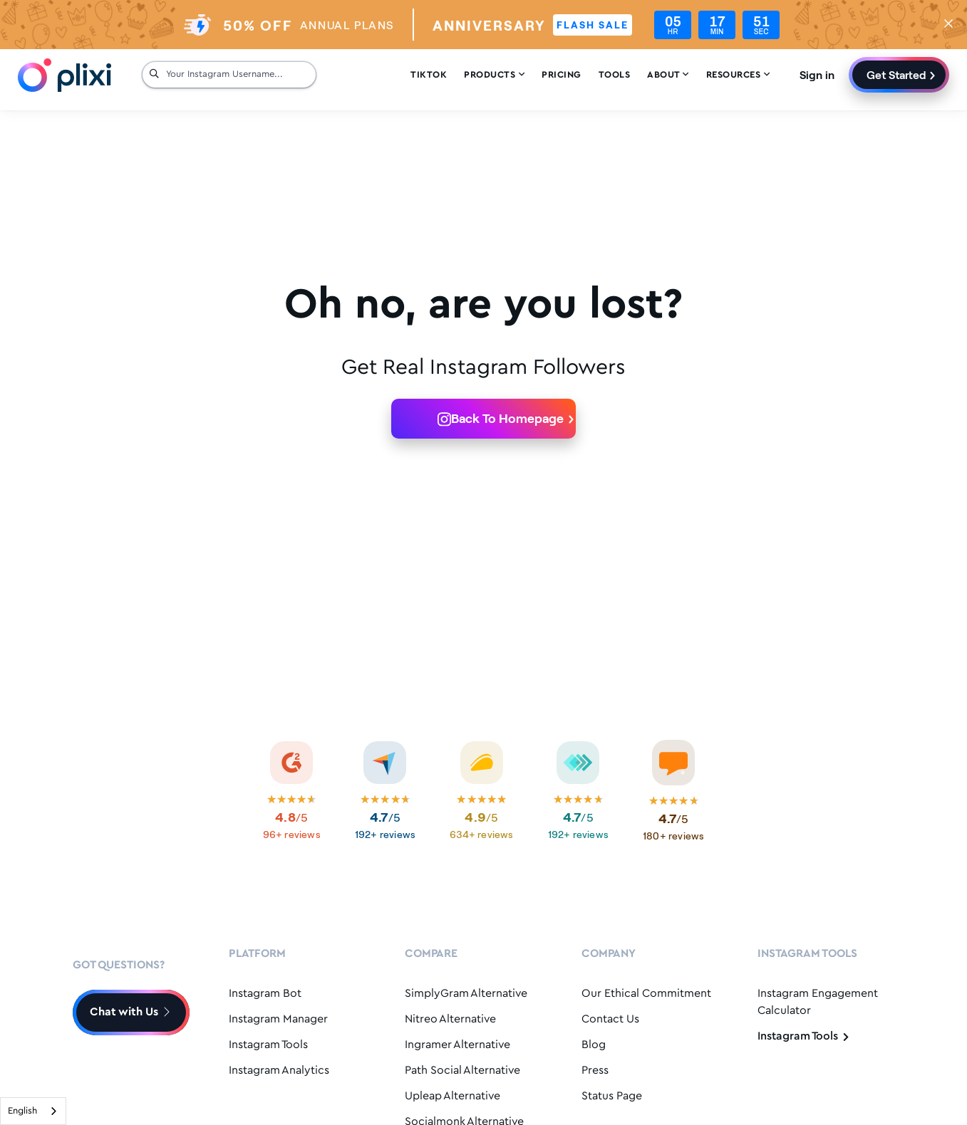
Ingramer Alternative (457, 1045)
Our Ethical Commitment (646, 994)
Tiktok (428, 75)
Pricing (561, 75)
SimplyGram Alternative (466, 994)
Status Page (611, 1096)
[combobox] (33, 1111)
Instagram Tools (268, 1045)
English (22, 1111)
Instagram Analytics (279, 1070)
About (668, 75)
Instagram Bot (265, 994)
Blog (593, 1045)
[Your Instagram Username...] (237, 75)
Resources (738, 75)
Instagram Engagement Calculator (817, 1002)
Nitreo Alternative (450, 1019)
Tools (615, 75)
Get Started (896, 74)
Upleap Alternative (452, 1096)
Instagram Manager (278, 1019)
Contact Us (610, 1019)
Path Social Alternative (462, 1070)
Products (494, 75)
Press (595, 1070)
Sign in (817, 74)
